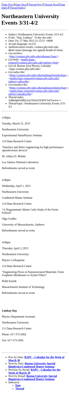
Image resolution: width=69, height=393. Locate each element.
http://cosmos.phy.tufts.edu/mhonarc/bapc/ (33, 56)
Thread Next (51, 4)
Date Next (21, 4)
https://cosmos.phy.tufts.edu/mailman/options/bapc (38, 87)
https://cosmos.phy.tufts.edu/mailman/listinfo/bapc (38, 75)
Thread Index (17, 7)
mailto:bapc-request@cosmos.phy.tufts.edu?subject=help (33, 61)
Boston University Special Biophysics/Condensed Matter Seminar (31, 365)
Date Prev (7, 4)
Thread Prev (35, 4)
